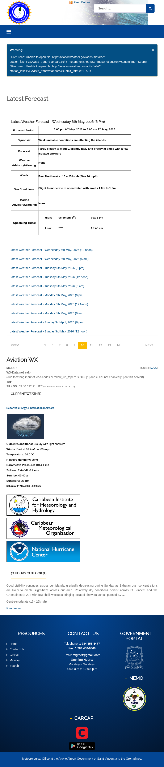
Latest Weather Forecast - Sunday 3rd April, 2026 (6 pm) (47, 322)
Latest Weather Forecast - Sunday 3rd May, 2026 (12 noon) (48, 331)
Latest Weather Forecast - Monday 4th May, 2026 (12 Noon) (49, 304)
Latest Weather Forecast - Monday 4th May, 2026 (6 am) (47, 313)
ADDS (153, 367)
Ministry (15, 660)
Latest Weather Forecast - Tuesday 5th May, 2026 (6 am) (47, 286)
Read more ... (15, 608)
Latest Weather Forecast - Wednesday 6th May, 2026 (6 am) (49, 259)
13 (109, 345)
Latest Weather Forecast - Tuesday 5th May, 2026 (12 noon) (49, 277)
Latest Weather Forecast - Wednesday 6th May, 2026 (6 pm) (58, 122)
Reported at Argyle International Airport (30, 408)
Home (13, 644)
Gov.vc (14, 654)
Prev (15, 345)
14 (118, 345)
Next (149, 345)
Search (14, 665)
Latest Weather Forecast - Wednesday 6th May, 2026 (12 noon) (51, 250)
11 (91, 345)
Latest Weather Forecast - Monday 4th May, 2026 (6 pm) (47, 295)
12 (100, 345)
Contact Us (17, 649)
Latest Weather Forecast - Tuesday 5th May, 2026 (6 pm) (47, 268)
